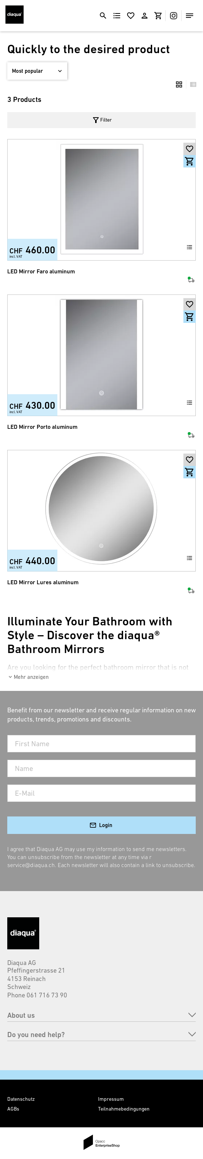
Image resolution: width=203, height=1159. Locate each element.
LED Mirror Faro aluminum (41, 271)
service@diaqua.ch (31, 865)
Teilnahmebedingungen (124, 1109)
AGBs (13, 1109)
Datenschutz (21, 1099)
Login (105, 825)
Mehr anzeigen (31, 677)
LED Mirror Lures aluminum (42, 582)
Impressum (111, 1099)
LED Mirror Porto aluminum (42, 426)
